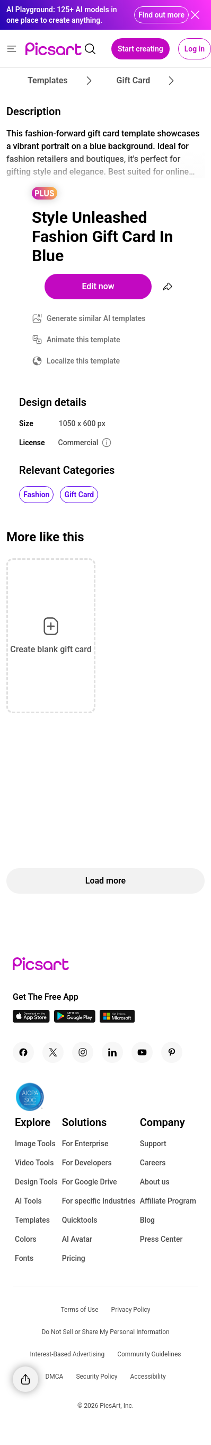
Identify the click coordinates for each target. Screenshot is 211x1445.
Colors (26, 1239)
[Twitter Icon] (53, 1052)
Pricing (73, 1258)
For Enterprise (85, 1143)
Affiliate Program (168, 1201)
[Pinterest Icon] (171, 1052)
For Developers (87, 1162)
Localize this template (83, 361)
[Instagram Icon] (82, 1052)
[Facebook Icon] (23, 1052)
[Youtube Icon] (142, 1052)
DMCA (54, 1376)
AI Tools (28, 1201)
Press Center (161, 1239)
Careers (153, 1162)
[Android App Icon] (74, 1020)
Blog (147, 1220)
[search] (90, 49)
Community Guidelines (149, 1354)
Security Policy (96, 1376)
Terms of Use (80, 1309)
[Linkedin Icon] (112, 1052)
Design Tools (36, 1182)
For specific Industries (99, 1201)
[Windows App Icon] (117, 1020)
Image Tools (35, 1143)
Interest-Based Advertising (67, 1354)
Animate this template (83, 339)
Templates (32, 1220)
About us (155, 1182)
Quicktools (80, 1220)
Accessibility (147, 1376)
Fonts (24, 1258)
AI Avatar (77, 1239)
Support (153, 1143)
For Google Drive (89, 1182)
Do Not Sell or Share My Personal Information (105, 1332)
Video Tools (34, 1162)
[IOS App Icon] (31, 1020)
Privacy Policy (131, 1309)
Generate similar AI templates (96, 318)
